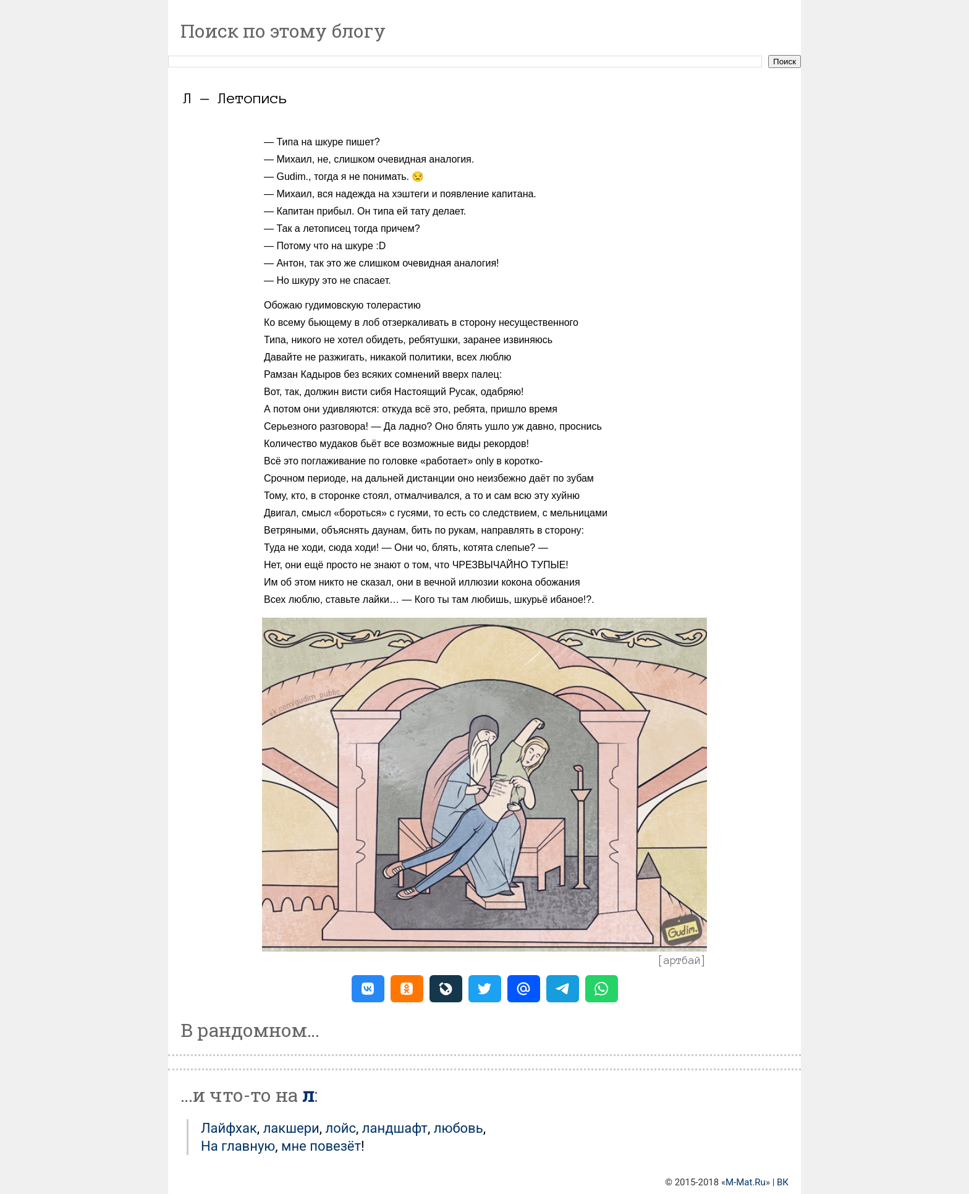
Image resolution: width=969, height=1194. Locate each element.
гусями (412, 513)
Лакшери (291, 1128)
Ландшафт (395, 1128)
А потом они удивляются (320, 409)
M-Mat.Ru (746, 1182)
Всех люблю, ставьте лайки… (331, 599)
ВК (783, 1182)
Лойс (341, 1128)
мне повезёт (321, 1146)
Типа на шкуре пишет (325, 142)
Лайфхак (229, 1128)
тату (419, 211)
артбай (682, 960)
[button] (368, 988)
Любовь (458, 1128)
